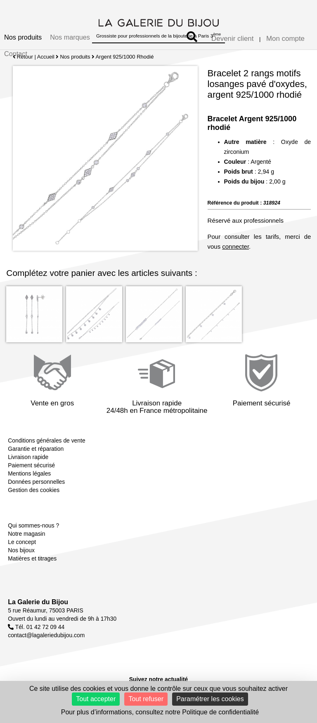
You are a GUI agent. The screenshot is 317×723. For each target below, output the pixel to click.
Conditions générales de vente (46, 440)
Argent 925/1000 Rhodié (125, 57)
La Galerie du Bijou (38, 601)
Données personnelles (36, 481)
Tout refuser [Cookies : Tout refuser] (145, 698)
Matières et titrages (32, 558)
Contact (15, 53)
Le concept (22, 542)
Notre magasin (26, 533)
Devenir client (232, 38)
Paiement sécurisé (31, 465)
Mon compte (285, 38)
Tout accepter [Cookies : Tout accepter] (96, 698)
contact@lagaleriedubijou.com (46, 635)
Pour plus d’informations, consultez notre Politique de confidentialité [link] (160, 712)
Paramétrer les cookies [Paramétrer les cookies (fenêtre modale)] (210, 698)
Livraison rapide (28, 457)
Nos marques (70, 37)
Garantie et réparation (36, 448)
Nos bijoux (21, 550)
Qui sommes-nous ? (33, 525)
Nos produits (23, 37)
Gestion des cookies (33, 490)
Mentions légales (29, 473)
